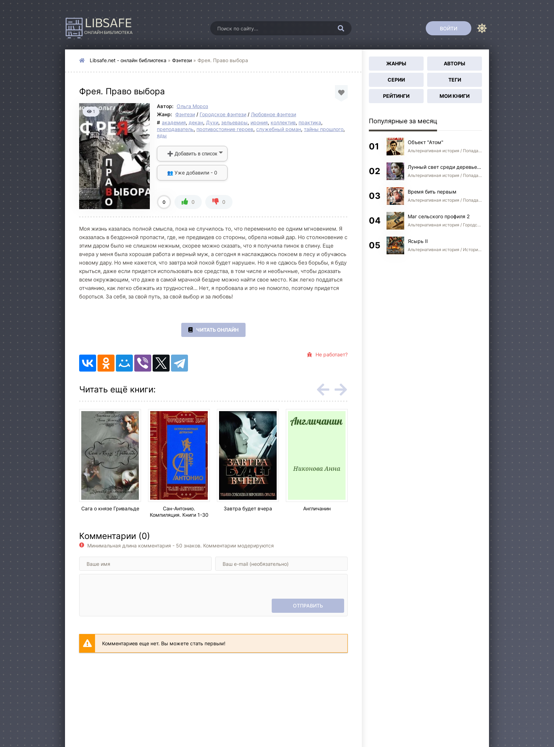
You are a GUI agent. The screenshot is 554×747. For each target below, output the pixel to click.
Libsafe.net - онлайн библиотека (128, 60)
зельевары (234, 122)
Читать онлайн (213, 330)
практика (310, 122)
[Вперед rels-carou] (341, 390)
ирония (259, 122)
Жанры (396, 63)
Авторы (454, 63)
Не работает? (327, 354)
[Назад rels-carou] (323, 390)
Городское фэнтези (223, 114)
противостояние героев (224, 129)
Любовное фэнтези (273, 114)
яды (162, 135)
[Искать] (341, 28)
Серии (396, 80)
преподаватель (175, 129)
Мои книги (455, 96)
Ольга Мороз (192, 106)
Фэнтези (182, 60)
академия (174, 122)
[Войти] (448, 28)
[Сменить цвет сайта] (482, 28)
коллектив (283, 122)
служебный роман (278, 129)
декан (196, 122)
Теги (454, 80)
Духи (212, 122)
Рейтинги (396, 96)
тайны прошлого (323, 129)
